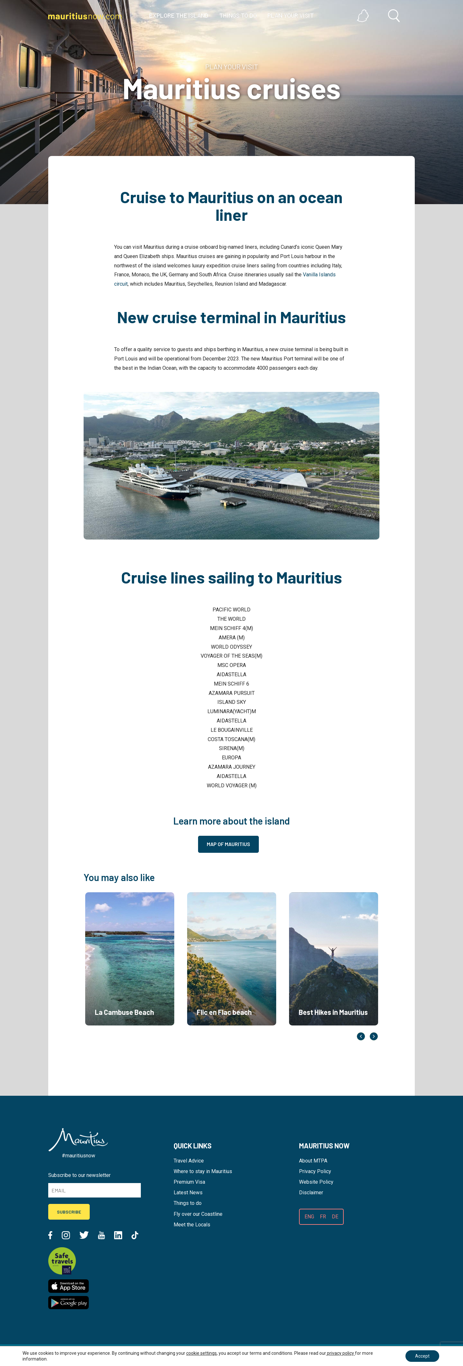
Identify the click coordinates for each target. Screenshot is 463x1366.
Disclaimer (311, 1192)
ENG (309, 1217)
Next (374, 1036)
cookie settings (201, 1353)
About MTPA (313, 1161)
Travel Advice (189, 1161)
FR (323, 1217)
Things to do (188, 1203)
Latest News (188, 1192)
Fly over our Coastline (198, 1214)
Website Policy (316, 1182)
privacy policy (340, 1353)
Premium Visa (189, 1182)
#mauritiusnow (78, 1156)
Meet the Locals (192, 1225)
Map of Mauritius (228, 844)
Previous (361, 1036)
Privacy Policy (315, 1171)
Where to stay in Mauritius (203, 1171)
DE (335, 1217)
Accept (422, 1356)
